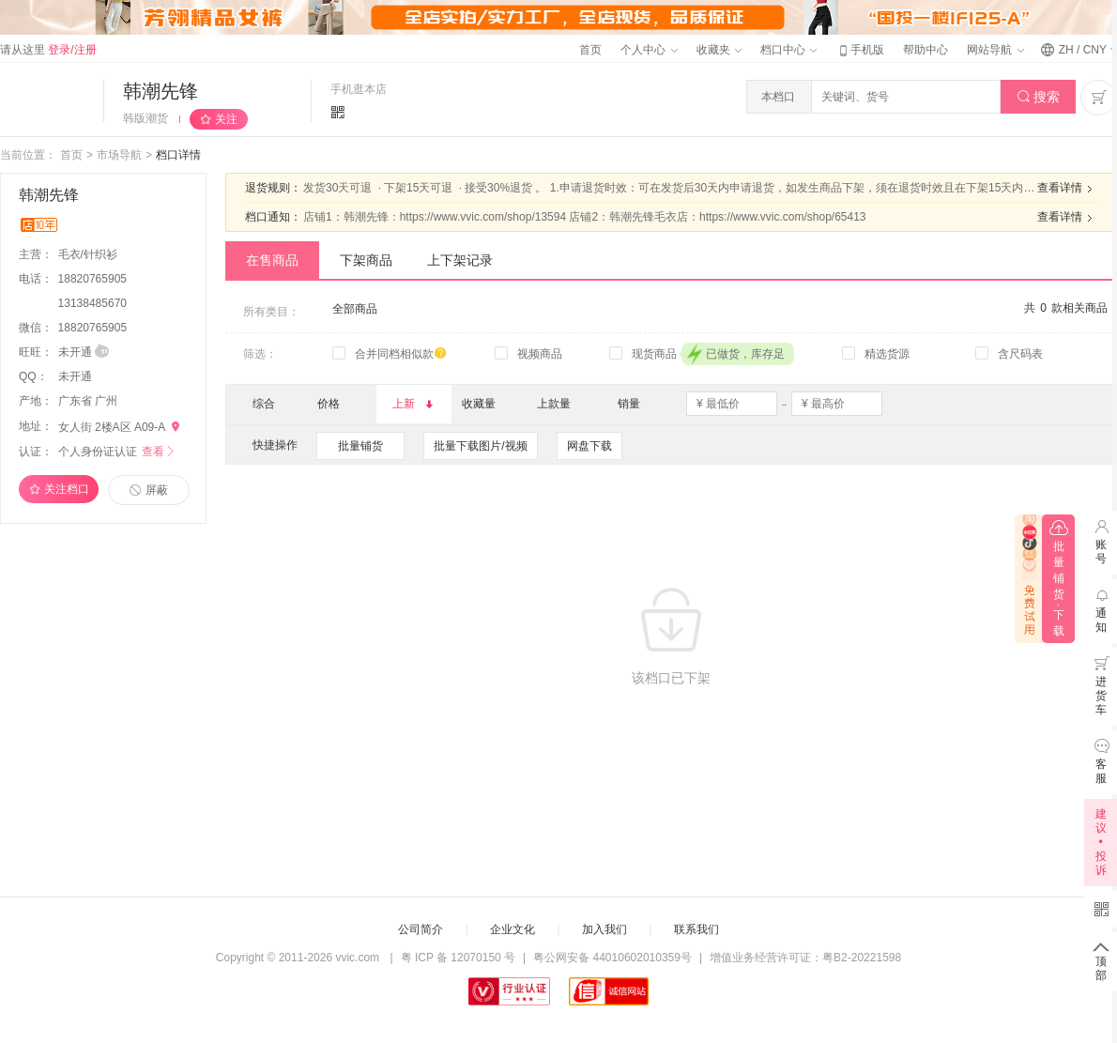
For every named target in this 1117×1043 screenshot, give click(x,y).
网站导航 (995, 49)
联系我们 (696, 929)
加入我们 (604, 929)
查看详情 (1067, 188)
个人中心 (648, 49)
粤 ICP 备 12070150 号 (458, 957)
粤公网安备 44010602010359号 (612, 957)
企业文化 (512, 929)
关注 (226, 119)
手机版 (859, 49)
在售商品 (272, 260)
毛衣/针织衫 (89, 254)
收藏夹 (719, 49)
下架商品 (366, 260)
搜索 (1039, 97)
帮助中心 (925, 49)
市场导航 (119, 154)
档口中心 (788, 49)
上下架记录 (460, 260)
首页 (590, 49)
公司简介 (420, 929)
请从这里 (48, 49)
